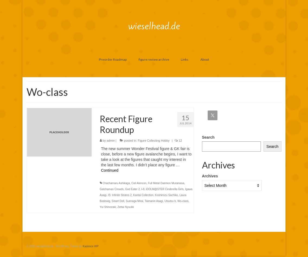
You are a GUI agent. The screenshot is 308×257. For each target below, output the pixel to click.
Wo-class (182, 201)
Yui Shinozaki (108, 207)
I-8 (143, 189)
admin (111, 140)
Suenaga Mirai (134, 201)
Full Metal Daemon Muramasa (166, 183)
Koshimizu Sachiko (166, 195)
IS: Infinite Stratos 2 (119, 195)
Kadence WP (90, 246)
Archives (210, 176)
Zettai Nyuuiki (125, 207)
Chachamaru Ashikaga (116, 183)
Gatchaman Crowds (112, 189)
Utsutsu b (170, 201)
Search (208, 137)
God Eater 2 (132, 189)
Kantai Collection (143, 195)
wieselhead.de (154, 26)
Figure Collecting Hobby (153, 140)
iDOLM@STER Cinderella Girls (165, 189)
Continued (109, 170)
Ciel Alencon (139, 183)
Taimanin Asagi (154, 201)
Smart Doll (118, 201)
